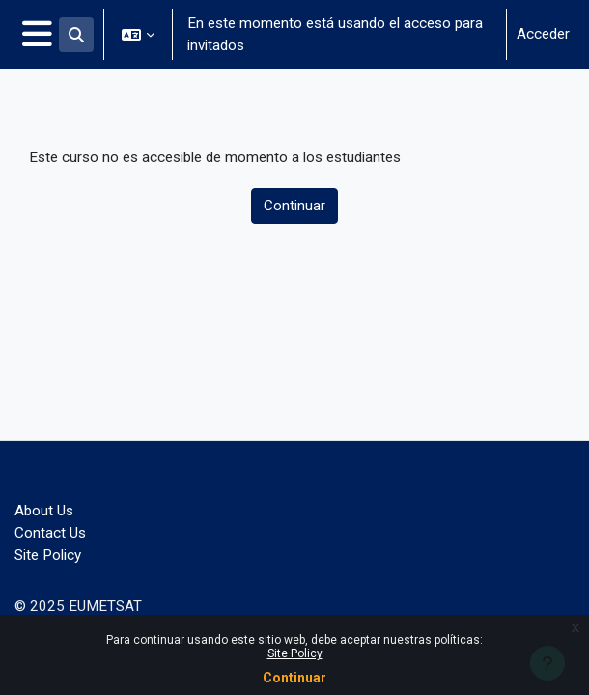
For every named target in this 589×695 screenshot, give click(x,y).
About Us (43, 510)
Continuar (294, 677)
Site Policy (295, 653)
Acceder (543, 33)
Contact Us (50, 533)
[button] (76, 34)
